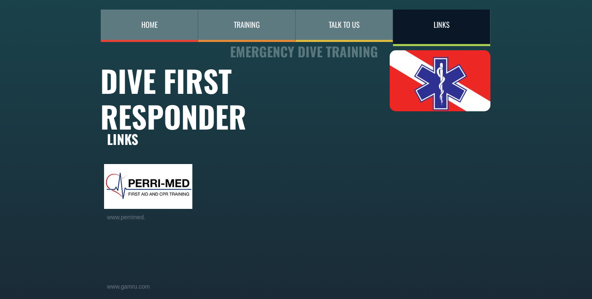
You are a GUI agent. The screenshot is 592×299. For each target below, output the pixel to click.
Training (247, 24)
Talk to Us (344, 24)
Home (149, 24)
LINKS (442, 24)
